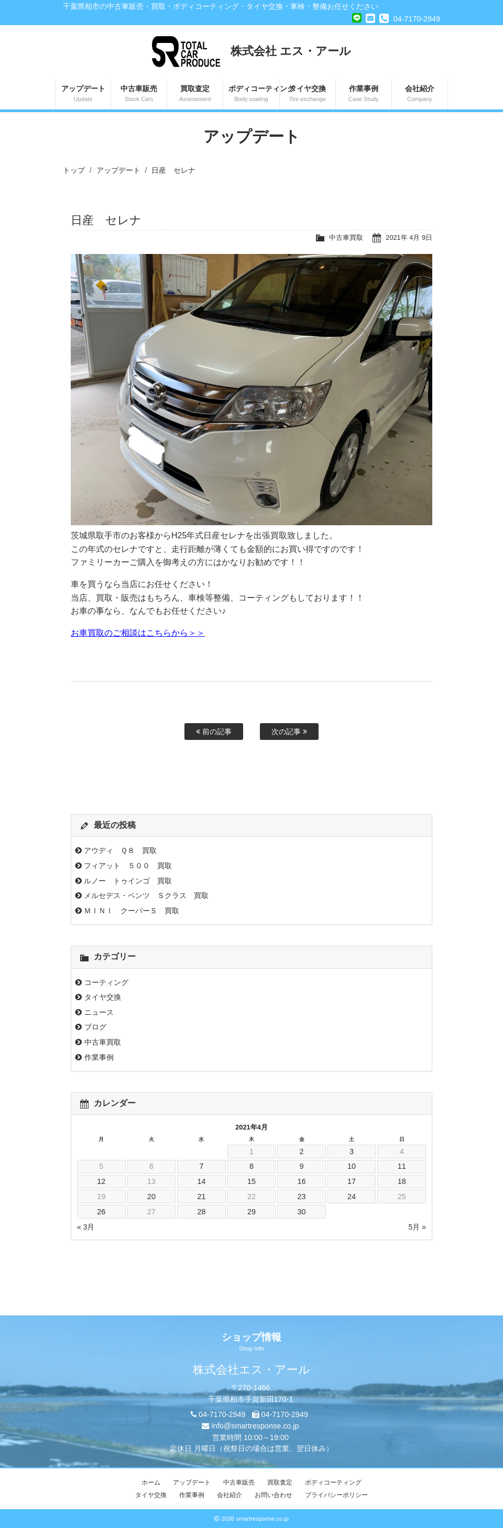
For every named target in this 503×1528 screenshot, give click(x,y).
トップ (74, 170)
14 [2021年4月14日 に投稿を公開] (201, 1181)
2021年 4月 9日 (409, 237)
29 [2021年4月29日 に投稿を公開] (251, 1212)
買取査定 (194, 94)
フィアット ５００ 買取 (128, 865)
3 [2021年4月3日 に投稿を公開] (351, 1151)
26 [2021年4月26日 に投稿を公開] (101, 1212)
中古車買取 (346, 237)
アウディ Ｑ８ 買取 (120, 850)
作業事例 (363, 94)
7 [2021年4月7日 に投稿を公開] (201, 1166)
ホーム (150, 1482)
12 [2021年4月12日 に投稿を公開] (101, 1181)
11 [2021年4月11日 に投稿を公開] (402, 1166)
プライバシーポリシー (336, 1495)
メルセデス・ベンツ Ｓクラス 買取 (146, 895)
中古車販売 (138, 94)
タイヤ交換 (307, 94)
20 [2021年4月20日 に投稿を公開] (151, 1196)
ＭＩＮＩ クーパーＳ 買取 (131, 910)
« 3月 (85, 1227)
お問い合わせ (273, 1495)
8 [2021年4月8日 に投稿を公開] (251, 1166)
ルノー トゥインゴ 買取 (128, 881)
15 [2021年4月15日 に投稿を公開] (251, 1181)
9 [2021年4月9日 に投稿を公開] (302, 1166)
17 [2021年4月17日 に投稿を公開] (351, 1181)
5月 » (417, 1227)
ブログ (95, 1027)
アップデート (83, 94)
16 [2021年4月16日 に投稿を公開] (302, 1181)
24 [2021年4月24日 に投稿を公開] (351, 1196)
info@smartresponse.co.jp (255, 1426)
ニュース (99, 1012)
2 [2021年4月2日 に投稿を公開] (302, 1151)
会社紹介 (419, 94)
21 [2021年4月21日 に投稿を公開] (201, 1196)
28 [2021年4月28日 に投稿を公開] (201, 1212)
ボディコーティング (253, 94)
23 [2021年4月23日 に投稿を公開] (302, 1196)
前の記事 (214, 731)
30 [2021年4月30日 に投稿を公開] (302, 1212)
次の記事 (289, 731)
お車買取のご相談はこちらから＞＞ (138, 632)
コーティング (106, 982)
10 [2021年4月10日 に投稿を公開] (351, 1166)
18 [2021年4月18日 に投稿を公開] (402, 1181)
